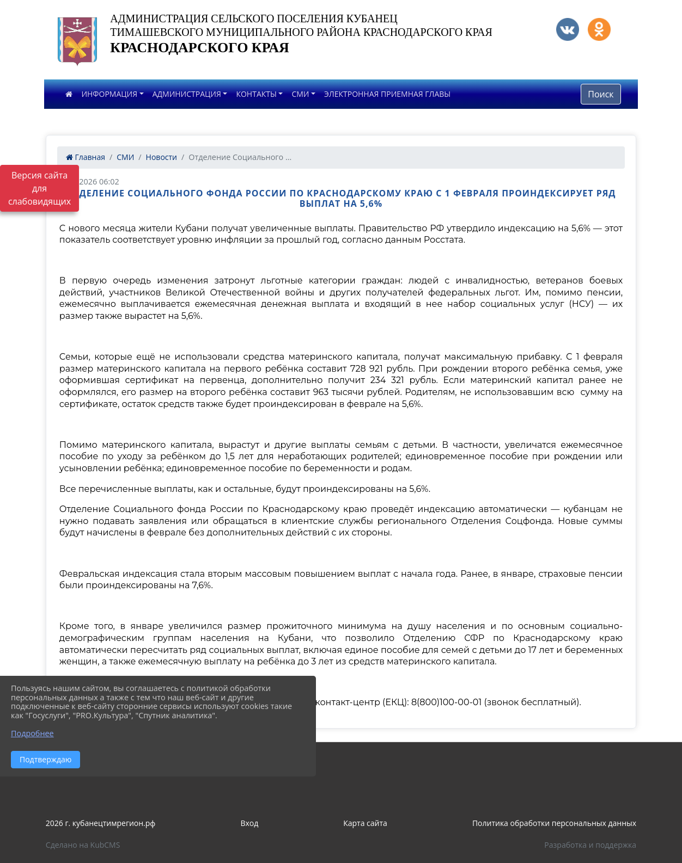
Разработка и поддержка (590, 845)
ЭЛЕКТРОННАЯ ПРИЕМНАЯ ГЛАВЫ (387, 94)
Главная (85, 157)
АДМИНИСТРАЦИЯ (187, 94)
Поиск (600, 94)
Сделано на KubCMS (83, 845)
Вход (249, 823)
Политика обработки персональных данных (554, 823)
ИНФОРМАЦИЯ (109, 94)
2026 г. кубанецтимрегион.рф (101, 823)
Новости (161, 157)
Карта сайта (365, 823)
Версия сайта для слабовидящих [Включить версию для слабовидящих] (39, 188)
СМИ (300, 94)
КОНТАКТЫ (256, 94)
